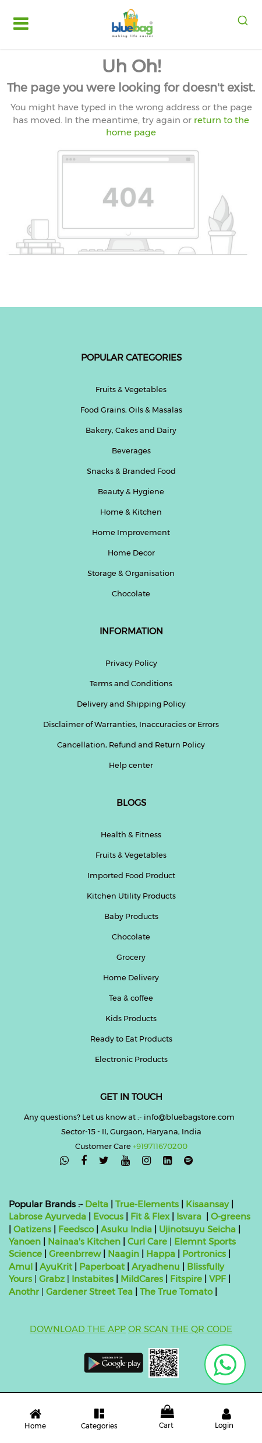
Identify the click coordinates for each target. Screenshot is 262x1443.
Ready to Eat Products (131, 1038)
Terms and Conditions (131, 683)
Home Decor (131, 552)
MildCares (142, 1278)
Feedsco (75, 1229)
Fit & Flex (149, 1216)
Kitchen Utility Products (131, 895)
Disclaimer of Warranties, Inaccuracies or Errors (131, 724)
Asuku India (126, 1229)
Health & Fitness (131, 834)
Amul (21, 1266)
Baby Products (131, 916)
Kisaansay (207, 1204)
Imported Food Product (131, 875)
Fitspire (186, 1278)
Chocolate (131, 593)
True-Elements (147, 1204)
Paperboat (102, 1266)
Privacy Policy (131, 663)
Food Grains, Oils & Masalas (131, 409)
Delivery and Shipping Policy (131, 703)
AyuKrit (56, 1266)
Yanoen (25, 1241)
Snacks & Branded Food (131, 471)
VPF (217, 1278)
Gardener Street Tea (90, 1291)
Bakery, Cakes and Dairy (131, 430)
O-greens (229, 1216)
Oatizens (32, 1229)
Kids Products (131, 1018)
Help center (131, 765)
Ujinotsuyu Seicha (197, 1229)
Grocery (131, 957)
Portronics (204, 1253)
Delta (96, 1204)
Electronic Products (131, 1059)
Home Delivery (131, 977)
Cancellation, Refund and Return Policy (131, 744)
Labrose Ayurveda (47, 1216)
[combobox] (242, 20)
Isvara (188, 1216)
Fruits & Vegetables (131, 389)
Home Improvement (131, 532)
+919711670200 (160, 1146)
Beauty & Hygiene (131, 491)
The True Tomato (177, 1291)
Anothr (24, 1291)
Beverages (131, 450)
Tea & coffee (131, 997)
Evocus (108, 1216)
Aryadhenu (156, 1266)
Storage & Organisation (131, 573)
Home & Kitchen (131, 511)
